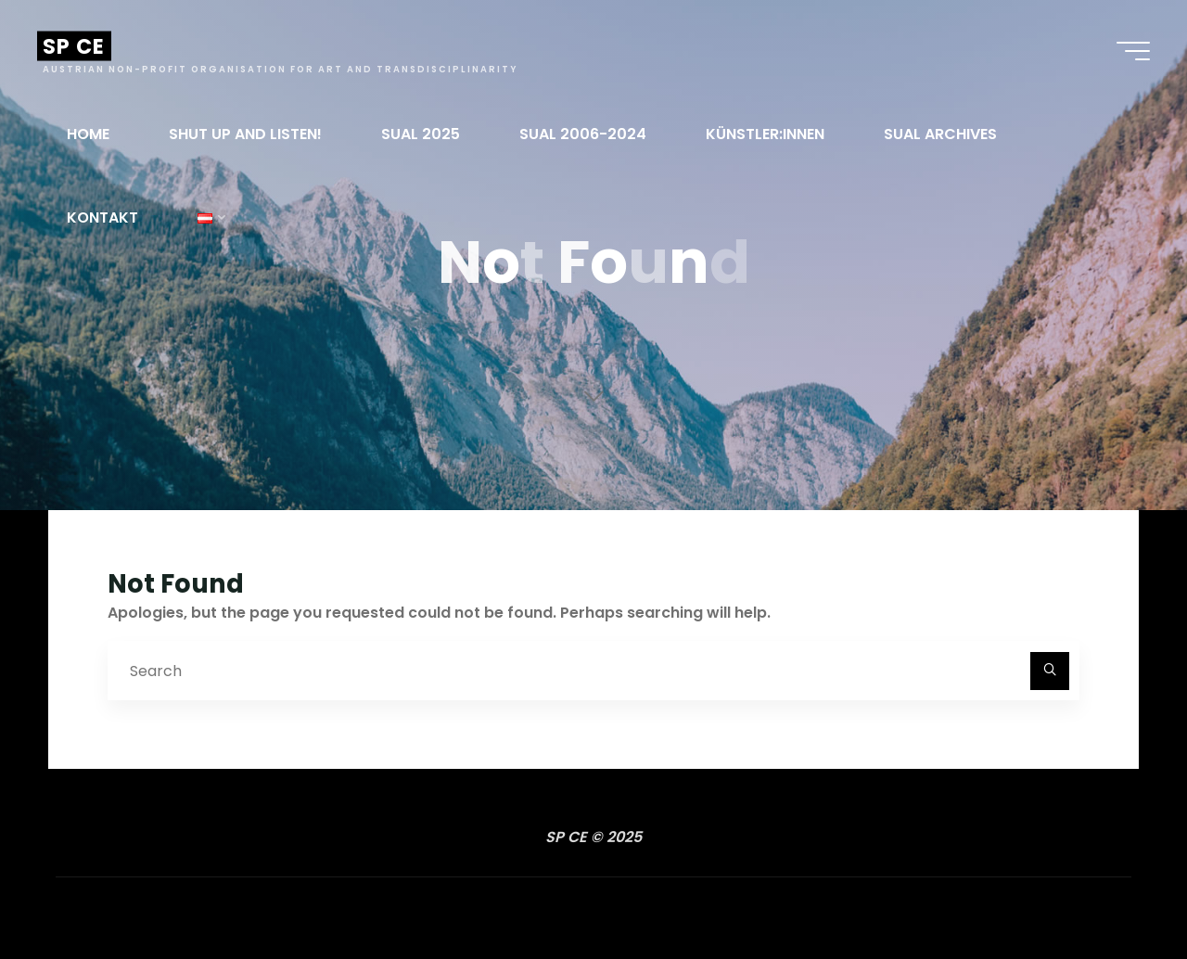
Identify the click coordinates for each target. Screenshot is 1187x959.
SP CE (74, 46)
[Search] (1049, 671)
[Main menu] (1133, 51)
